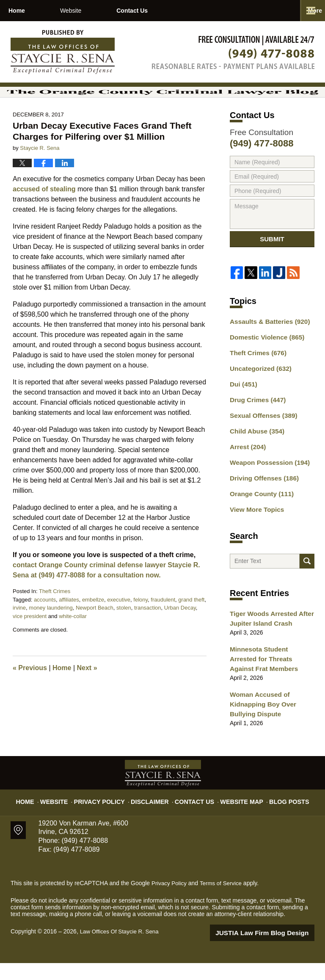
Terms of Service (223, 900)
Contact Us (185, 10)
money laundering (50, 630)
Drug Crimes (255, 423)
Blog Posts (280, 814)
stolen (123, 630)
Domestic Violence (264, 364)
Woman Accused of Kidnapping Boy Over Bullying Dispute (260, 722)
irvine (19, 630)
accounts (45, 621)
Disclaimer (153, 814)
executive (118, 621)
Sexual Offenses (261, 438)
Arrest (246, 467)
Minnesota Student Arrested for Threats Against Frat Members (269, 680)
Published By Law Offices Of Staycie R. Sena (233, 52)
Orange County (259, 512)
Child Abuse (255, 453)
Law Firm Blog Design (274, 950)
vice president (30, 638)
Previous (30, 689)
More (309, 10)
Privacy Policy (108, 814)
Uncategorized (258, 393)
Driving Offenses (261, 497)
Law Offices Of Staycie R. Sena (121, 949)
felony (140, 621)
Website (106, 10)
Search (307, 582)
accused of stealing (44, 211)
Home (34, 10)
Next (87, 689)
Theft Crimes (54, 613)
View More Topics (254, 527)
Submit (272, 264)
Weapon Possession (266, 482)
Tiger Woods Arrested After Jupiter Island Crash (268, 642)
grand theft (191, 621)
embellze (93, 621)
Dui (242, 408)
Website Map (236, 814)
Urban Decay (180, 630)
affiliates (69, 621)
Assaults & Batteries (266, 349)
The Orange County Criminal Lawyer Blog (63, 52)
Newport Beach (94, 630)
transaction (147, 630)
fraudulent (163, 621)
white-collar (73, 638)
